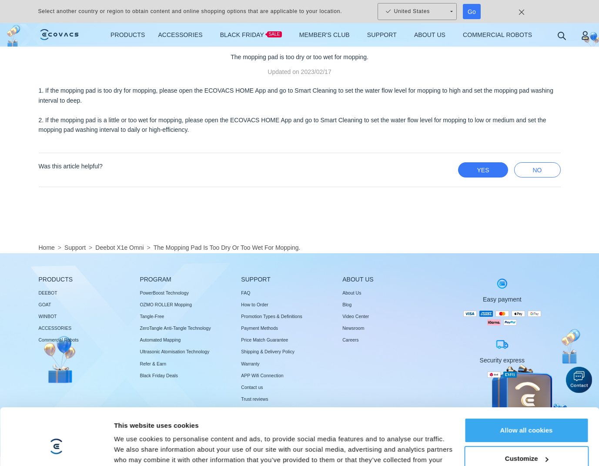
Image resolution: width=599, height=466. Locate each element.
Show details (134, 423)
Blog (346, 304)
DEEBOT (48, 292)
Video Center (355, 316)
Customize (527, 388)
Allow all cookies (526, 359)
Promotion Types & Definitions (271, 316)
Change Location (520, 446)
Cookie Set (469, 445)
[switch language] (556, 446)
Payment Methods (259, 328)
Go (472, 11)
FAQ (245, 292)
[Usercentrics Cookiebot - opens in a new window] (56, 423)
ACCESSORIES (55, 328)
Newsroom (353, 328)
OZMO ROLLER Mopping (166, 304)
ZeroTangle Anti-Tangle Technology (175, 328)
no (537, 170)
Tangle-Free (152, 316)
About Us (351, 292)
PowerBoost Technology (164, 292)
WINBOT (48, 316)
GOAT (45, 304)
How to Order (254, 304)
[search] (561, 35)
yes (483, 170)
